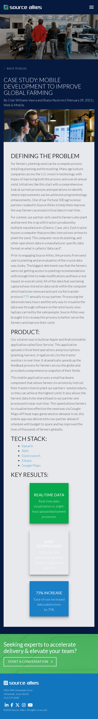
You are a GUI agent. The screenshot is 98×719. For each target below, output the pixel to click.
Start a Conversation (28, 661)
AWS (25, 451)
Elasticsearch (31, 456)
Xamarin (27, 446)
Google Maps (31, 465)
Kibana (26, 460)
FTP (26, 297)
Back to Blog (15, 68)
